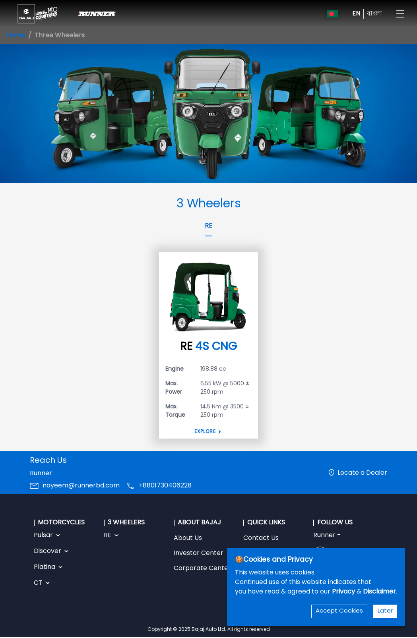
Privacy (344, 592)
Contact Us (261, 538)
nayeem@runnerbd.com (81, 486)
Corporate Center (202, 568)
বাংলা (374, 14)
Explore (205, 431)
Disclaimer (379, 592)
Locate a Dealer (362, 473)
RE (208, 226)
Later (385, 611)
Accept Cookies (339, 611)
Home (15, 36)
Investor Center (198, 553)
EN (356, 14)
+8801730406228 (165, 486)
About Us (188, 538)
